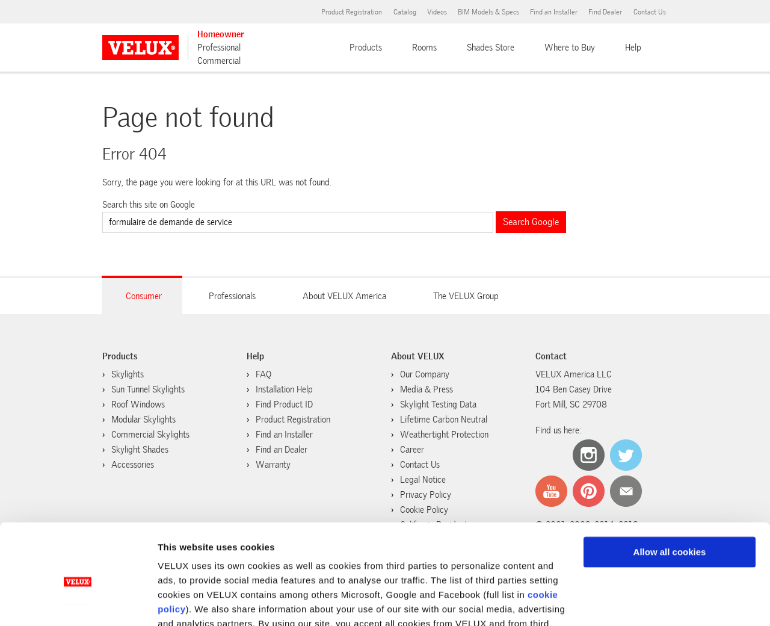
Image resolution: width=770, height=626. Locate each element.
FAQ (263, 374)
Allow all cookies (669, 483)
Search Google (531, 222)
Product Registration (351, 12)
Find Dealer (605, 12)
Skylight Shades (139, 449)
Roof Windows (138, 404)
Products (366, 47)
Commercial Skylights (150, 434)
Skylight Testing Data (438, 404)
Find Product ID (284, 404)
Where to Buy (569, 47)
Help (633, 47)
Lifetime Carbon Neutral (443, 419)
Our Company (424, 374)
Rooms (424, 47)
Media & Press (426, 389)
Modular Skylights (143, 419)
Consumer (144, 296)
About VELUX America (344, 296)
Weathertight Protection (444, 434)
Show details (186, 602)
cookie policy (411, 569)
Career (412, 449)
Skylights (127, 374)
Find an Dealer (281, 449)
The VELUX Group (466, 296)
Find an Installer (554, 12)
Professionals (232, 296)
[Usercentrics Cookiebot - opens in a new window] (78, 602)
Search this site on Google (148, 204)
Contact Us (649, 12)
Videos (437, 12)
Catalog (404, 12)
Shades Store (490, 47)
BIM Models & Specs (488, 12)
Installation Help (284, 389)
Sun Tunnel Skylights (148, 389)
